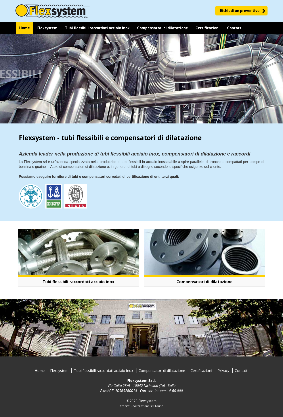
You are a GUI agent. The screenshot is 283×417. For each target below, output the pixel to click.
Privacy (223, 370)
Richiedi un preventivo (240, 10)
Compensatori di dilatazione (162, 370)
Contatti (241, 370)
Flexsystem (59, 370)
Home (40, 370)
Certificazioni (201, 370)
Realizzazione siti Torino (147, 406)
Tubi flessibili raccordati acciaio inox (103, 370)
